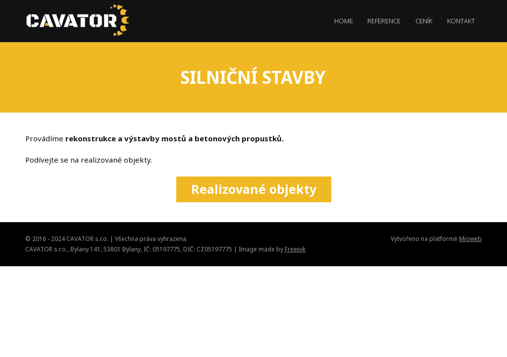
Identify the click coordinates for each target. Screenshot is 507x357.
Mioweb (470, 239)
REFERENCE (384, 20)
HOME (343, 20)
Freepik (295, 249)
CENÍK (423, 20)
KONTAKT (461, 20)
